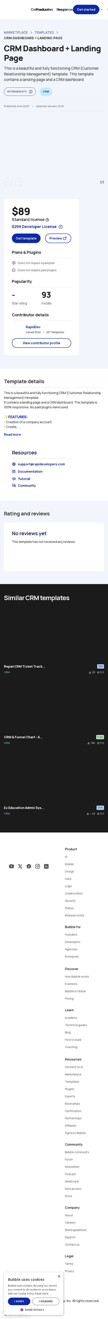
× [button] (58, 1276)
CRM (7, 672)
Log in (63, 9)
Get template (26, 238)
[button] (33, 1309)
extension (14, 270)
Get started (86, 9)
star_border (98, 672)
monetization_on (14, 263)
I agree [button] (19, 1301)
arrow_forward (19, 182)
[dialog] (33, 1293)
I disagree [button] (46, 1301)
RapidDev (33, 327)
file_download (90, 672)
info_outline (31, 92)
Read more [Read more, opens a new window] (41, 1293)
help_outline (47, 220)
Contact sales (42, 9)
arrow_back (8, 182)
